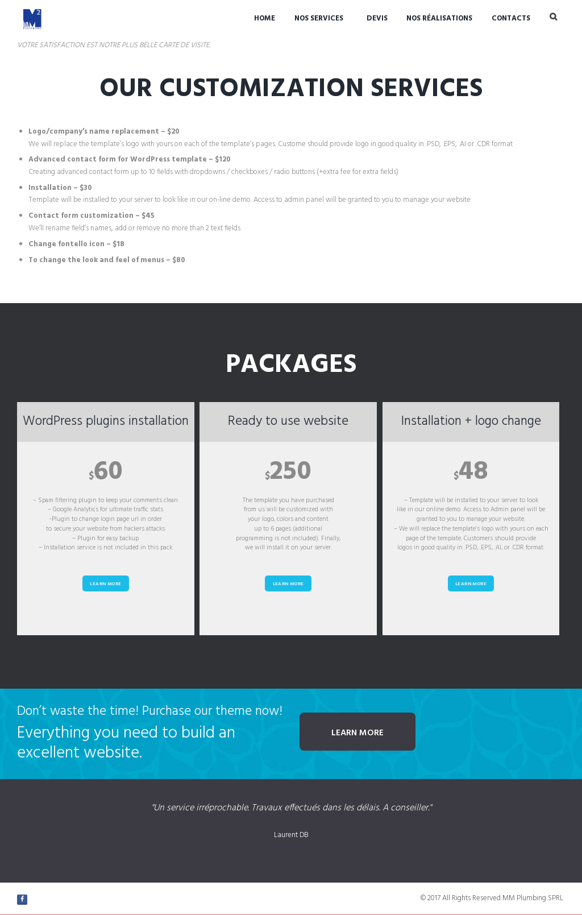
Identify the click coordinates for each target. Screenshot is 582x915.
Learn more (105, 584)
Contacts (511, 18)
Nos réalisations (439, 18)
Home (264, 18)
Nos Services (318, 18)
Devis (377, 18)
